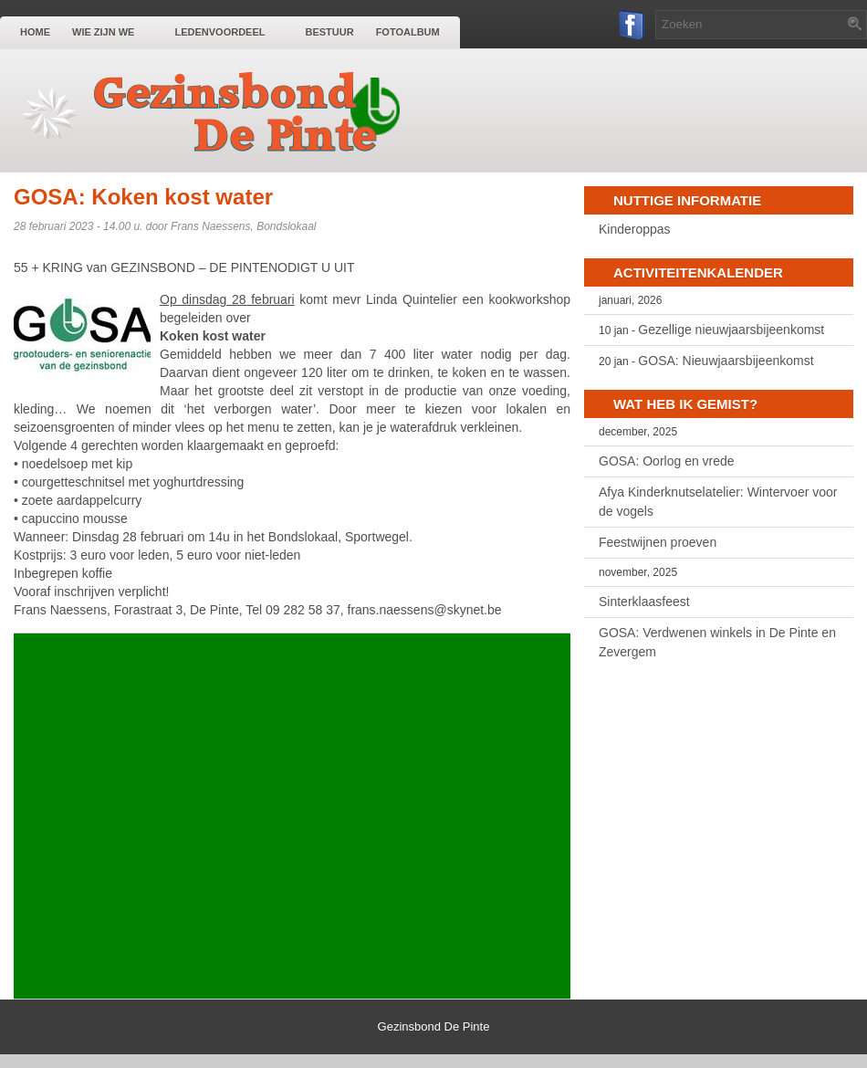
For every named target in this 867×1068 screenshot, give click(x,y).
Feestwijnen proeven (657, 542)
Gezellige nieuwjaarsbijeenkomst (731, 329)
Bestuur (329, 31)
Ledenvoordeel (228, 31)
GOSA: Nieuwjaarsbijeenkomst (725, 360)
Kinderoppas (635, 229)
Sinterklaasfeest (644, 601)
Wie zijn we (112, 31)
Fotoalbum (408, 31)
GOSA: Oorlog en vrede (667, 461)
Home (35, 31)
